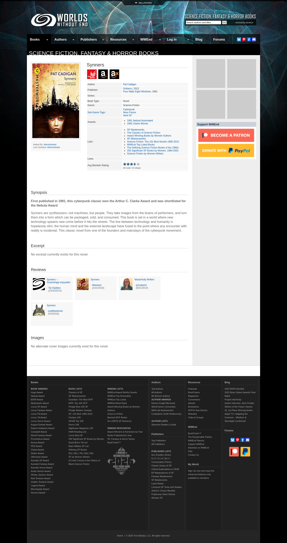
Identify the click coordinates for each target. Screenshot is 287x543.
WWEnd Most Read (117, 403)
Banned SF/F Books (117, 417)
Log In (172, 39)
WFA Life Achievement (162, 410)
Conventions (194, 399)
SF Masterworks (135, 129)
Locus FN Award (39, 414)
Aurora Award (37, 442)
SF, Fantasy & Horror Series (121, 439)
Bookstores (193, 407)
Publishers (89, 39)
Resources (118, 39)
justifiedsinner (55, 311)
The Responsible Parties (200, 437)
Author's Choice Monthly (163, 490)
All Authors (156, 392)
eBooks (191, 403)
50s (70, 453)
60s (76, 453)
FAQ (190, 451)
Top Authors (157, 389)
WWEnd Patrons (196, 440)
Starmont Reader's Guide (163, 424)
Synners (95, 279)
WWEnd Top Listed (116, 399)
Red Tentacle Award (40, 478)
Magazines (193, 396)
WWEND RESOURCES (119, 428)
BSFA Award (37, 399)
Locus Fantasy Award (41, 410)
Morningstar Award (40, 489)
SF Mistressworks (136, 138)
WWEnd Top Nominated (119, 396)
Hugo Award (37, 392)
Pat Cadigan (129, 84)
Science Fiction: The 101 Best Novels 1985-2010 (153, 141)
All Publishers (158, 444)
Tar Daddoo (54, 288)
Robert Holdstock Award (42, 428)
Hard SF (127, 115)
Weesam (96, 285)
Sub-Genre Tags (96, 112)
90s (91, 453)
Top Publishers (158, 440)
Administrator (50, 144)
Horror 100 (74, 424)
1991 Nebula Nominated (140, 120)
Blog (198, 39)
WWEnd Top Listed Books (141, 144)
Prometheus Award (40, 439)
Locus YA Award (39, 417)
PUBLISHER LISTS (161, 451)
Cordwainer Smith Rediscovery (166, 414)
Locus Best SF (76, 435)
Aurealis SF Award (40, 460)
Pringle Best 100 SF (78, 407)
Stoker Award (37, 453)
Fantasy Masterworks (161, 476)
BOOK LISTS (75, 389)
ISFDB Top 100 (76, 421)
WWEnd (146, 39)
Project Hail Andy (233, 399)
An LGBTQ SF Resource (119, 421)
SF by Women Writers (79, 457)
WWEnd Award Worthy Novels (122, 392)
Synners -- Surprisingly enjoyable (58, 281)
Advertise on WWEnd (198, 447)
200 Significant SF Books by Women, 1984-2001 (153, 150)
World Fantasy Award (41, 435)
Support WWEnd (196, 444)
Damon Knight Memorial (163, 403)
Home (120, 535)
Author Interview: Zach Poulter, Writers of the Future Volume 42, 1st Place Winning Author (240, 406)
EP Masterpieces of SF (162, 473)
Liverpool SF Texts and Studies (166, 487)
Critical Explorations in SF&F (165, 469)
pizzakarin (141, 285)
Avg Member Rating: (98, 165)
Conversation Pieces (161, 462)
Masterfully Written (144, 279)
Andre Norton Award (41, 471)
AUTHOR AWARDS (161, 399)
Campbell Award (39, 432)
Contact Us (193, 455)
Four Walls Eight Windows (137, 91)
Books (35, 39)
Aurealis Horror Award (41, 467)
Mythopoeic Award (40, 403)
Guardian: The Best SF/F (81, 399)
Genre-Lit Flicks (115, 414)
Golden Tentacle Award (42, 482)
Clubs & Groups (195, 417)
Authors (60, 39)
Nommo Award (38, 492)
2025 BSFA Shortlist (234, 389)
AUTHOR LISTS (159, 421)
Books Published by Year (119, 435)
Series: (91, 95)
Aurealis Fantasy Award (42, 464)
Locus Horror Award (40, 421)
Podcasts (192, 389)
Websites (192, 414)
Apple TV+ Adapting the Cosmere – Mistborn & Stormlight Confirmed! (236, 417)
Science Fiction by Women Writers (145, 153)
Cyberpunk (129, 109)
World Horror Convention (163, 407)
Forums (219, 39)
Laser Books (157, 483)
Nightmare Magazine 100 (81, 428)
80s (86, 453)
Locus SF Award (39, 407)
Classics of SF (76, 392)
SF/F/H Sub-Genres (197, 410)
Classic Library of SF (161, 465)
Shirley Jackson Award (42, 475)
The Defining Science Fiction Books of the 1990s (153, 147)
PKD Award (36, 446)
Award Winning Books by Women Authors (149, 135)
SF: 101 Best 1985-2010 (80, 414)
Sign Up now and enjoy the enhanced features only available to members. (201, 474)
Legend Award (38, 485)
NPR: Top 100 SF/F (78, 403)
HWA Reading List (77, 432)
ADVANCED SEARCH (244, 23)
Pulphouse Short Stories (163, 494)
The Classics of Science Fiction (143, 132)
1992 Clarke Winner (137, 123)
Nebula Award (37, 396)
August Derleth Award (41, 424)
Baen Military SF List (79, 446)
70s (81, 453)
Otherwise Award (39, 457)
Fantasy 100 (75, 417)
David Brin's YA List (78, 442)
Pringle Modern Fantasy (80, 410)
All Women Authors (160, 396)
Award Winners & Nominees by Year (125, 432)
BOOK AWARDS (39, 389)
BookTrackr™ (114, 442)
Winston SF (157, 498)
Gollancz (127, 88)
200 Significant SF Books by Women (86, 439)
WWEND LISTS (115, 389)
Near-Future (129, 112)
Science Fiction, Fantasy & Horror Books (94, 53)
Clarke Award (37, 449)
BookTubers (194, 392)
